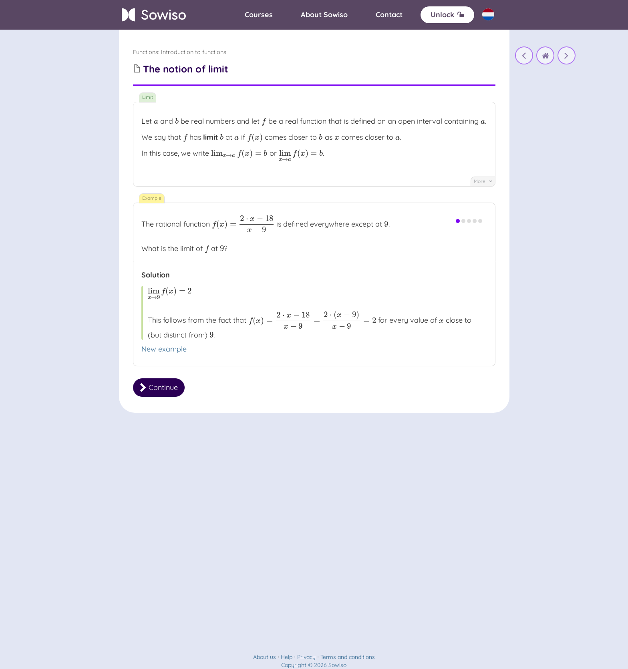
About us (264, 657)
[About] (324, 14)
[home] (545, 55)
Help (286, 657)
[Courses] (259, 14)
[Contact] (389, 14)
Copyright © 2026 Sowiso (313, 665)
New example (164, 349)
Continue (159, 387)
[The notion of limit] (567, 55)
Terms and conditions (347, 657)
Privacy (306, 657)
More (483, 181)
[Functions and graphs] (524, 55)
